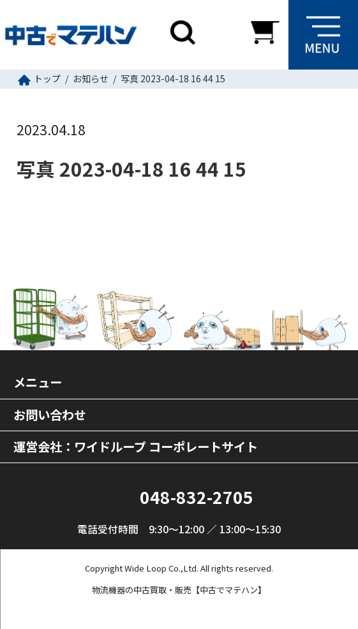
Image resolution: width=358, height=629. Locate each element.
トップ (47, 78)
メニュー (37, 382)
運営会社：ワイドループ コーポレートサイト (135, 446)
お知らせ (90, 78)
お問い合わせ (49, 415)
